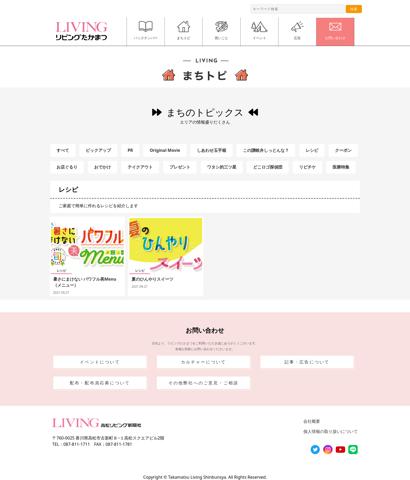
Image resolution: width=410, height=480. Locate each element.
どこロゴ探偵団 (267, 167)
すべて (62, 150)
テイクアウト (140, 167)
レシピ (312, 150)
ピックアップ (98, 150)
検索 (353, 9)
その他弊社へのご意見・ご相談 (203, 383)
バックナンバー (146, 30)
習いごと (221, 30)
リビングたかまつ (83, 31)
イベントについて (100, 362)
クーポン (343, 150)
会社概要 (311, 421)
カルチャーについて (203, 362)
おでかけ (102, 167)
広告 (297, 30)
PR (130, 150)
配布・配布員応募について (100, 383)
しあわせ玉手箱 (211, 150)
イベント (259, 30)
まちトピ (183, 30)
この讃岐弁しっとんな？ (266, 150)
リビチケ (307, 167)
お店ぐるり (66, 167)
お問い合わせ (335, 30)
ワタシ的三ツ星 (221, 167)
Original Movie (165, 150)
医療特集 (341, 167)
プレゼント (179, 167)
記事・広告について (307, 362)
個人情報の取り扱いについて (330, 431)
